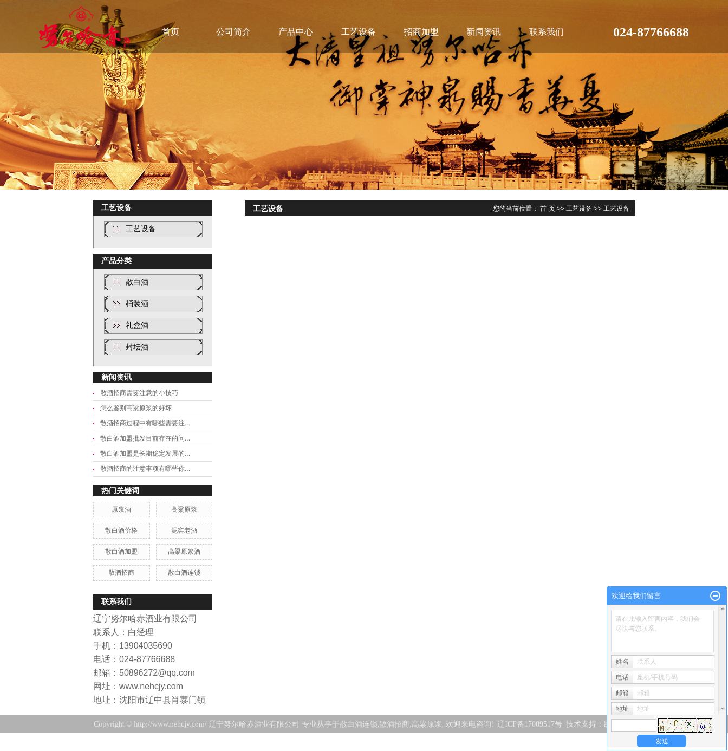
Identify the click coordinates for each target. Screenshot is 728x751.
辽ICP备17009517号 (529, 724)
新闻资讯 (483, 31)
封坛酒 (137, 347)
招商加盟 (421, 31)
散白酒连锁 (184, 573)
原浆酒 (121, 509)
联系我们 (546, 31)
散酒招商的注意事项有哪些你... (145, 468)
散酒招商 (121, 573)
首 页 (547, 208)
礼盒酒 (137, 325)
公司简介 (233, 31)
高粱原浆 (184, 509)
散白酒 (137, 282)
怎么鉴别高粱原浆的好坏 (136, 408)
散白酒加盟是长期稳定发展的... (145, 453)
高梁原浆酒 (184, 551)
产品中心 (295, 31)
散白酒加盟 (121, 551)
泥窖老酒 (184, 530)
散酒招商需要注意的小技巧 (139, 393)
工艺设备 (358, 31)
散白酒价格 (121, 530)
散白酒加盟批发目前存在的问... (145, 438)
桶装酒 (137, 304)
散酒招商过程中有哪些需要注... (145, 423)
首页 (170, 31)
